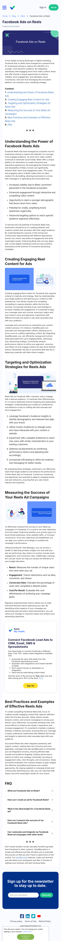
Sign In (42, 7)
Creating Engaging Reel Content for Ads (28, 99)
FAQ (10, 124)
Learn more (27, 932)
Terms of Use (30, 921)
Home (5, 16)
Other (22, 16)
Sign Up (53, 7)
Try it (41, 678)
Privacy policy (16, 921)
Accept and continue (25, 937)
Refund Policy (45, 921)
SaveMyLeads (21, 857)
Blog (14, 16)
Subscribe (46, 895)
